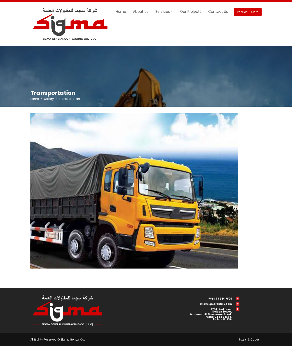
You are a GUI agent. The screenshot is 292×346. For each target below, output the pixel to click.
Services (162, 11)
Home (121, 11)
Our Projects (190, 11)
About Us (140, 11)
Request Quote (248, 12)
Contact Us (218, 11)
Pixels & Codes (249, 339)
